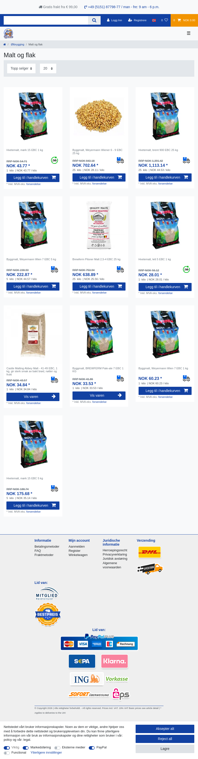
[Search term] (46, 20)
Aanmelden (77, 546)
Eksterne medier (73, 747)
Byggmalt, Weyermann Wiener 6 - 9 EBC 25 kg (97, 151)
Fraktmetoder (44, 555)
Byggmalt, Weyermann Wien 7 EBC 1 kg (163, 368)
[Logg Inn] (114, 20)
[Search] (94, 20)
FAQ (38, 551)
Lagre (165, 749)
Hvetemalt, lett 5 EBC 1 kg (155, 259)
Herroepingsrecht (115, 550)
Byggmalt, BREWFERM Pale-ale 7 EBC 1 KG (98, 370)
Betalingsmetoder (47, 546)
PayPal (101, 747)
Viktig (15, 747)
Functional (19, 752)
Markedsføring (40, 747)
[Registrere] (137, 20)
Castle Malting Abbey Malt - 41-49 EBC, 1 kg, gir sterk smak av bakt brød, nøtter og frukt (31, 371)
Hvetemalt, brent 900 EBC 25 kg (158, 149)
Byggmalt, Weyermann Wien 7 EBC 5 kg (31, 259)
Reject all (165, 739)
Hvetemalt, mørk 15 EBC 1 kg (24, 149)
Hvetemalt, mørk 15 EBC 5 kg (24, 478)
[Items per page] (48, 68)
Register (74, 551)
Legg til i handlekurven (35, 178)
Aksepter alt (165, 729)
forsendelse (33, 184)
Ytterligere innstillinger (46, 752)
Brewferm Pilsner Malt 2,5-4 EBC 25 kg (96, 259)
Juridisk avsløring (115, 558)
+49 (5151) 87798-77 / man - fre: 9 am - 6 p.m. (121, 7)
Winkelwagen (78, 555)
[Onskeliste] (165, 20)
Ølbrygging (17, 44)
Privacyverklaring (115, 554)
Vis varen (40, 397)
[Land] (154, 20)
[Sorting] (21, 68)
